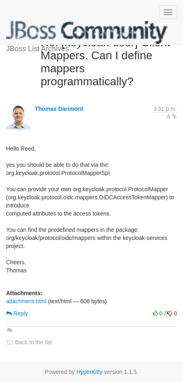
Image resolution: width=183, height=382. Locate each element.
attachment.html (26, 301)
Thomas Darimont (59, 109)
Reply (17, 313)
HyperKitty (89, 372)
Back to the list (29, 342)
